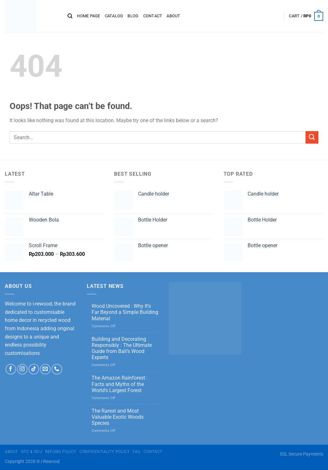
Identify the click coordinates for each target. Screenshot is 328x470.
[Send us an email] (45, 369)
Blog (132, 15)
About (173, 15)
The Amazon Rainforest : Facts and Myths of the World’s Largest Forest (120, 384)
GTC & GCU (31, 451)
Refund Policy (60, 451)
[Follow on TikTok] (34, 369)
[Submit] (312, 137)
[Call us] (57, 369)
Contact (152, 15)
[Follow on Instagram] (22, 369)
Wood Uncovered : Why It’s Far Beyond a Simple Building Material (125, 312)
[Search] (70, 16)
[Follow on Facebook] (10, 369)
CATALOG (114, 15)
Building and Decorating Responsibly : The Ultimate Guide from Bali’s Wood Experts (122, 348)
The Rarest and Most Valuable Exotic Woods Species (118, 417)
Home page (88, 15)
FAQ (136, 451)
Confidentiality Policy (104, 451)
